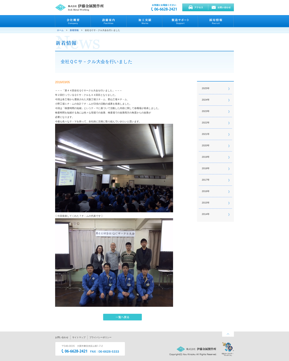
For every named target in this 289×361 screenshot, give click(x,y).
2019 (204, 157)
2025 (204, 88)
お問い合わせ (61, 337)
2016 (204, 191)
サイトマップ (79, 337)
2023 (204, 111)
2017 (204, 179)
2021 (204, 134)
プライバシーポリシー (100, 337)
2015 (204, 202)
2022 (204, 122)
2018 (204, 168)
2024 (204, 99)
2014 (204, 214)
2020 (204, 145)
